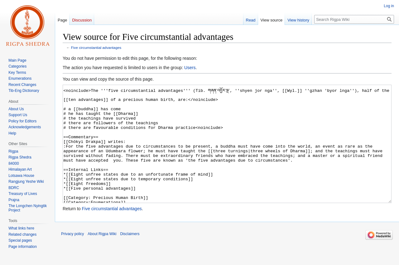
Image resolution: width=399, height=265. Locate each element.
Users (190, 67)
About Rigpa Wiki (102, 257)
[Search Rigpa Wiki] (354, 19)
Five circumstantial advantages (96, 47)
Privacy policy (72, 257)
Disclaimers (129, 257)
